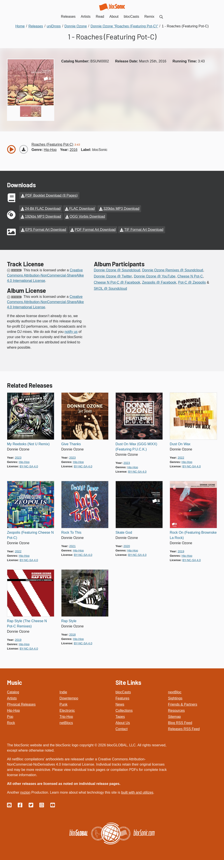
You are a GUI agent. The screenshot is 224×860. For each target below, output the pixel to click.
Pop (10, 717)
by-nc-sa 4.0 (29, 466)
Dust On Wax (180, 444)
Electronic (67, 710)
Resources (176, 710)
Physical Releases (21, 704)
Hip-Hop (13, 710)
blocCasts (123, 692)
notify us (71, 332)
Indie (63, 692)
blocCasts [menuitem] (131, 16)
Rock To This (71, 532)
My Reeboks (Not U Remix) (28, 444)
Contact (122, 729)
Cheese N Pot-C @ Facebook (117, 282)
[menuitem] (161, 16)
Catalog (13, 692)
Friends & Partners (182, 704)
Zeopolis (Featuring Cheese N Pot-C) (30, 535)
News (120, 704)
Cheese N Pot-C (190, 276)
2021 (72, 546)
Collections (124, 710)
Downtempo (69, 698)
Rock (11, 723)
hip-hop (50, 150)
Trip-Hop (66, 717)
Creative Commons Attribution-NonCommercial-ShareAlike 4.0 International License (45, 275)
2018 (72, 634)
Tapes (120, 717)
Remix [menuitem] (149, 16)
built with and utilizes (137, 792)
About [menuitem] (114, 16)
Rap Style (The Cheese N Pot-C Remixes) (27, 623)
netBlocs (66, 723)
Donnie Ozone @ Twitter (113, 276)
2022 (181, 457)
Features (122, 698)
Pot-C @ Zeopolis (192, 282)
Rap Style (68, 621)
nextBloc (174, 692)
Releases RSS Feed (184, 729)
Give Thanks (71, 444)
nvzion (25, 792)
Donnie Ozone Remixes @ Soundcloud (172, 270)
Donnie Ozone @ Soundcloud (117, 270)
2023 (18, 457)
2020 (126, 546)
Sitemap (174, 717)
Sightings (175, 698)
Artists (12, 698)
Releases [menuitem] (68, 16)
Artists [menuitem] (85, 16)
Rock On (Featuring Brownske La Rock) (193, 535)
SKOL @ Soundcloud (110, 288)
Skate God (124, 532)
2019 (181, 551)
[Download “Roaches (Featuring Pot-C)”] (23, 149)
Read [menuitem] (100, 16)
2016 (73, 150)
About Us (123, 723)
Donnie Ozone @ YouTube (154, 276)
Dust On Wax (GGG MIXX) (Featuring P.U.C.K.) (136, 446)
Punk (63, 704)
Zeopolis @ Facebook (159, 282)
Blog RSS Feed (180, 723)
